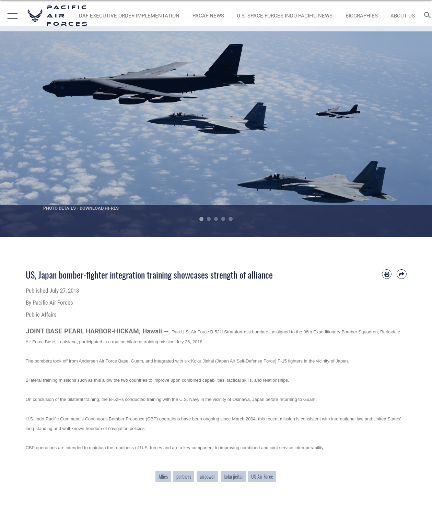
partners (183, 476)
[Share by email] (401, 274)
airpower (207, 476)
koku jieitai (233, 476)
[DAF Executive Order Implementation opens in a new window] (129, 16)
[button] (11, 16)
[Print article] (387, 274)
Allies (163, 476)
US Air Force (262, 476)
